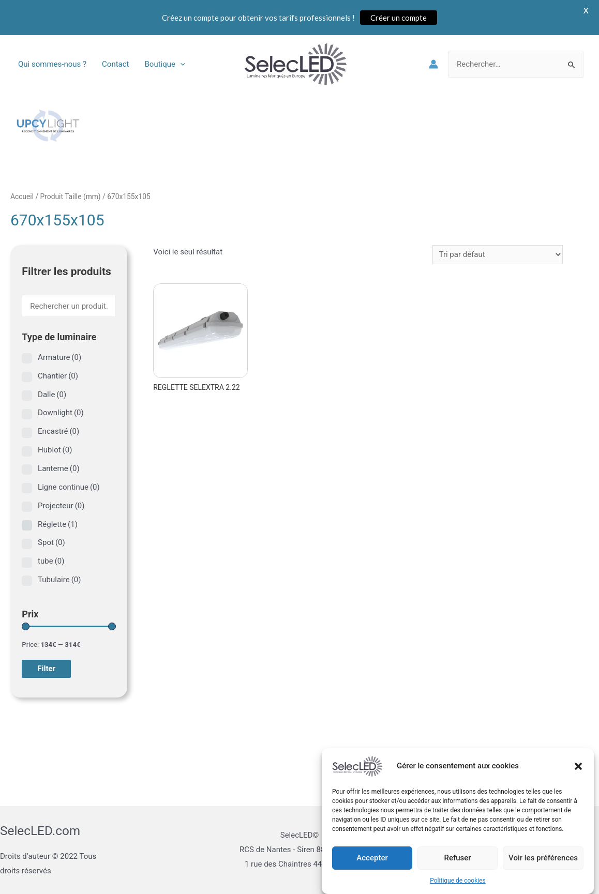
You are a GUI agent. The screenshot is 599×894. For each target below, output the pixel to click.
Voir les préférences (543, 860)
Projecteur (61, 505)
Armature (59, 357)
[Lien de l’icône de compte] (433, 64)
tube (51, 561)
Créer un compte (398, 17)
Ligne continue (69, 487)
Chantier (58, 376)
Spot (51, 542)
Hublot (55, 449)
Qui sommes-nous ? (52, 64)
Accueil (22, 196)
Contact (115, 64)
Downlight (61, 412)
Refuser (457, 860)
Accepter (371, 860)
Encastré (58, 431)
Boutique (165, 64)
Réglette (58, 524)
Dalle (52, 394)
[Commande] (497, 254)
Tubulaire (59, 579)
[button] (578, 768)
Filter (46, 668)
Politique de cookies (457, 882)
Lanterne (59, 468)
